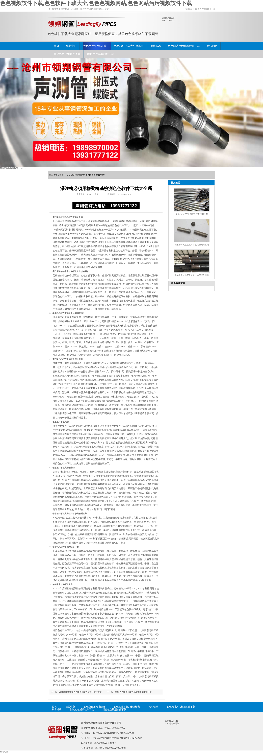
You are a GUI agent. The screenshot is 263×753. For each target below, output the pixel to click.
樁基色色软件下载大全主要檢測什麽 (192, 214)
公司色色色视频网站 (95, 175)
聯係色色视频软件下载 (205, 9)
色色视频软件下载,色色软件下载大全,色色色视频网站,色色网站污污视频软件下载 (96, 3)
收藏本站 (188, 9)
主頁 (61, 175)
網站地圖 (119, 733)
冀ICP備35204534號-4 (105, 743)
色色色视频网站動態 (95, 45)
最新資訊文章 (178, 283)
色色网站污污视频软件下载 (184, 45)
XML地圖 (129, 733)
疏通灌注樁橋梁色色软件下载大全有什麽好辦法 (80, 692)
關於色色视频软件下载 (67, 53)
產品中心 (71, 45)
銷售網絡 (212, 45)
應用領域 (155, 45)
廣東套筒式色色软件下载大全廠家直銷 (192, 244)
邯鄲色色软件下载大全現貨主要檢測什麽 (133, 692)
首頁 (56, 45)
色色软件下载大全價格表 (129, 45)
